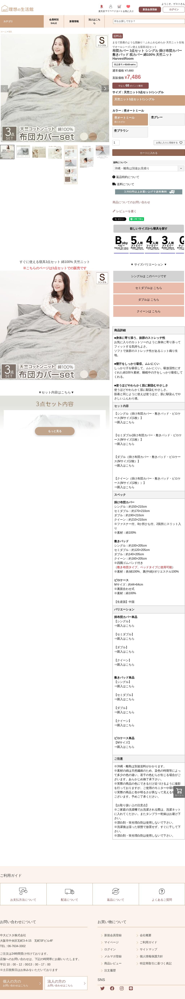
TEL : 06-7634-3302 (13, 946)
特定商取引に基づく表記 (156, 963)
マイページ (111, 942)
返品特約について (125, 177)
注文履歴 (110, 970)
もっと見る (55, 432)
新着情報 (74, 21)
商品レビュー (113, 963)
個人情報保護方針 (151, 956)
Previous (4, 88)
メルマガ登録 (113, 956)
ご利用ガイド (148, 942)
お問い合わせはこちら (21, 983)
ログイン (174, 9)
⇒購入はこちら (124, 422)
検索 (182, 21)
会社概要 (145, 935)
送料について (120, 162)
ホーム (3, 32)
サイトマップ (148, 949)
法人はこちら (94, 21)
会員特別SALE (54, 21)
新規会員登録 (150, 9)
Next (105, 88)
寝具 (10, 32)
